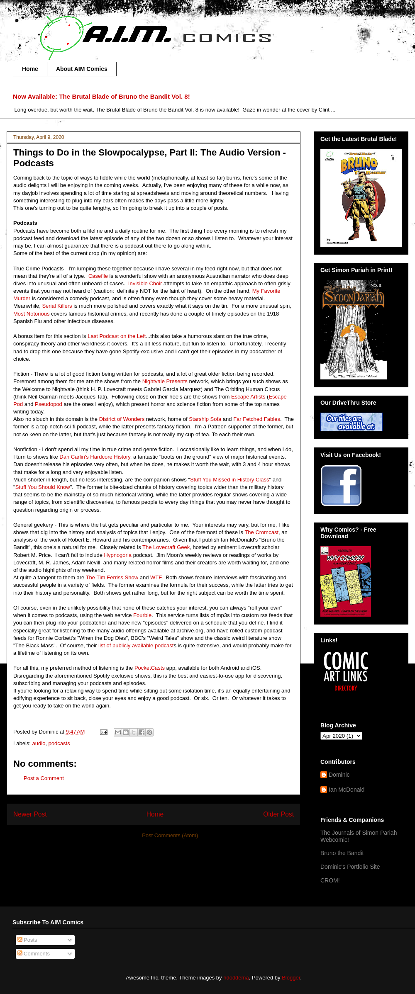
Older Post (278, 814)
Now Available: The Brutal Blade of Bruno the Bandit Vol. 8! (101, 96)
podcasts (59, 743)
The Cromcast (261, 532)
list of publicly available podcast (135, 645)
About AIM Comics (81, 69)
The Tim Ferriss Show (112, 577)
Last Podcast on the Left (117, 336)
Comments (33, 953)
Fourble (142, 615)
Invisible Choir (146, 283)
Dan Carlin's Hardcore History (94, 457)
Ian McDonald (346, 789)
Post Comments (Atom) (170, 835)
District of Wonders (122, 419)
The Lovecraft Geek (166, 547)
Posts (27, 940)
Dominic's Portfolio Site (350, 866)
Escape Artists (249, 397)
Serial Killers (57, 306)
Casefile (99, 276)
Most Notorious (32, 314)
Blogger (291, 978)
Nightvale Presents (165, 381)
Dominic (339, 774)
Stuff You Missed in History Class (229, 479)
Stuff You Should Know (42, 487)
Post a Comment (44, 778)
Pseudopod (49, 404)
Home (30, 69)
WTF (155, 577)
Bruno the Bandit (342, 853)
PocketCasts (150, 668)
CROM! (330, 880)
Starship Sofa (205, 419)
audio (39, 743)
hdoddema (236, 978)
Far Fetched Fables (256, 419)
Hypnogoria (118, 555)
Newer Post (30, 814)
